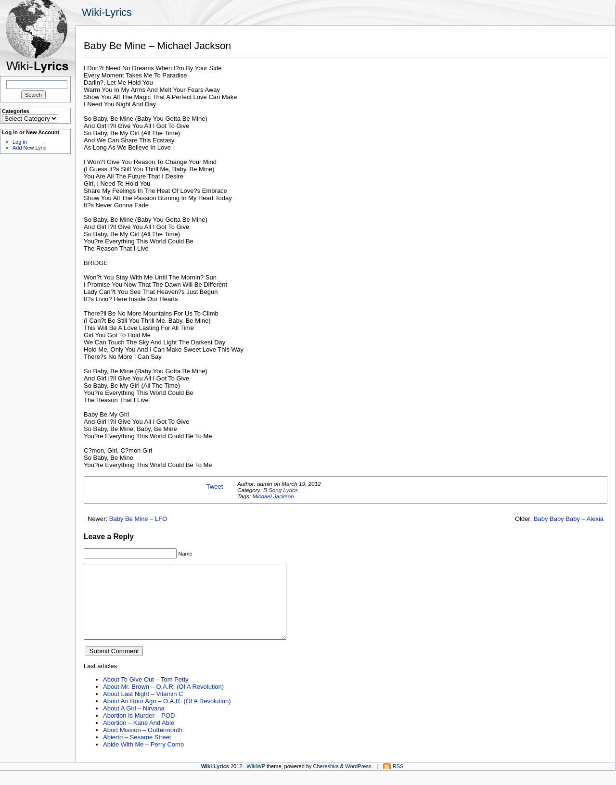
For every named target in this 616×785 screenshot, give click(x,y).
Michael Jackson (273, 496)
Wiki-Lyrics (107, 12)
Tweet (214, 486)
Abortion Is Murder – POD (139, 730)
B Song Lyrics (280, 490)
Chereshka (326, 781)
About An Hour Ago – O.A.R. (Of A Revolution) (167, 715)
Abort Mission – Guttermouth (142, 744)
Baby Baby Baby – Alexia (568, 518)
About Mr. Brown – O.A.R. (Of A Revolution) (163, 701)
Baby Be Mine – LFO (138, 518)
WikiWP (256, 781)
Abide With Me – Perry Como (143, 758)
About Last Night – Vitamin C (143, 708)
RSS (398, 781)
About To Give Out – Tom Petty (146, 693)
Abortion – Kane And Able (138, 737)
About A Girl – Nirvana (134, 722)
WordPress (358, 781)
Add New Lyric (29, 148)
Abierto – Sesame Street (137, 751)
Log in (20, 142)
